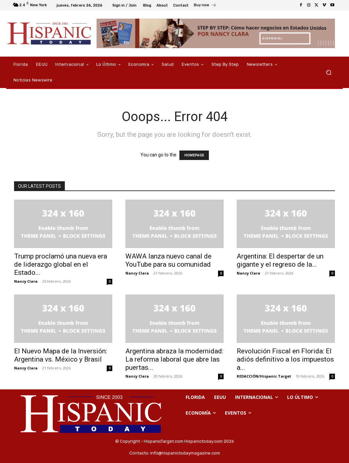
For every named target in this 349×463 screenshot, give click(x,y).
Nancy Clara (26, 281)
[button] (328, 72)
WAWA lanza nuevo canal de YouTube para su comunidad (168, 260)
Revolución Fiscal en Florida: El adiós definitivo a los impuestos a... (285, 359)
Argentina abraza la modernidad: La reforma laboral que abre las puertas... (174, 359)
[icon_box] (205, 5)
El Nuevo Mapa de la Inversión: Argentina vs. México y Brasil (60, 355)
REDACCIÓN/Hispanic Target (264, 376)
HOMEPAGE (194, 155)
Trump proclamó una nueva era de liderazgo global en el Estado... (60, 264)
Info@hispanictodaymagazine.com (185, 453)
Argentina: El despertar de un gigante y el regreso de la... (280, 260)
